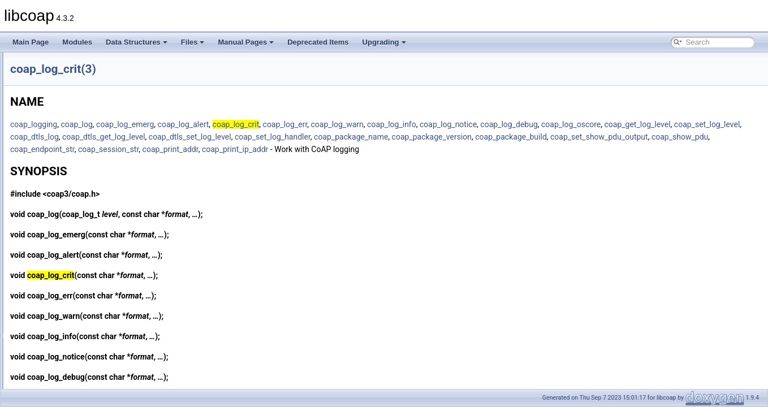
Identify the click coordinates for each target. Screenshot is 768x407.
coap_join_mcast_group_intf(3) (84, 189)
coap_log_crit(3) (61, 226)
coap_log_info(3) (62, 276)
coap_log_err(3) (61, 263)
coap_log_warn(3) (64, 313)
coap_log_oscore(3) (67, 301)
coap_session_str (486, 149)
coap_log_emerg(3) (66, 251)
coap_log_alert (325, 124)
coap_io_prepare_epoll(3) (76, 102)
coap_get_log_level (185, 136)
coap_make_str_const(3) (74, 350)
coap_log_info (533, 124)
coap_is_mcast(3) (64, 176)
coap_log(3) (55, 201)
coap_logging (175, 124)
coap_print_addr (548, 149)
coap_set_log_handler (553, 136)
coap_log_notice (589, 124)
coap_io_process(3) (67, 127)
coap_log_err (426, 124)
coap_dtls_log (315, 136)
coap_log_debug (650, 124)
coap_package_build (187, 149)
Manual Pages (246, 42)
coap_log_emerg (266, 124)
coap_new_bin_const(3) (73, 375)
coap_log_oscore (712, 124)
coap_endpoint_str (420, 149)
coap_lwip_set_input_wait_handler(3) (93, 338)
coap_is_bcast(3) (63, 164)
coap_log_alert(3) (63, 214)
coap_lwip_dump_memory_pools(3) (91, 326)
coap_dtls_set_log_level (470, 136)
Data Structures (136, 42)
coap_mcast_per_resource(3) (81, 363)
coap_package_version (712, 136)
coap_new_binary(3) (68, 388)
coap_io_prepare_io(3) (71, 114)
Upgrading (384, 42)
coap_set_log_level (254, 136)
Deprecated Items (317, 42)
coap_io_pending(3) (67, 89)
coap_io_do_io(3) (63, 77)
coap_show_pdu (356, 149)
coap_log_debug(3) (66, 239)
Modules (77, 42)
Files (193, 42)
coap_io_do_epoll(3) (68, 64)
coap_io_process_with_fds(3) (81, 139)
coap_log (218, 124)
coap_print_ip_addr (613, 149)
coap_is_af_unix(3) (65, 151)
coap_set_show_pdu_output (276, 149)
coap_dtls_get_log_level (384, 136)
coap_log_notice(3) (66, 288)
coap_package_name (631, 136)
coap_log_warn (478, 124)
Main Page (30, 42)
